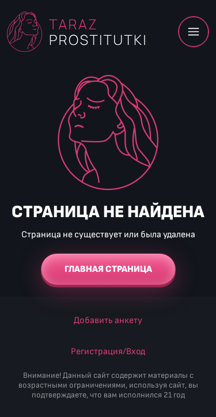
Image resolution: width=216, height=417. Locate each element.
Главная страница (108, 269)
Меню (193, 31)
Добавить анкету (108, 320)
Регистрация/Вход (108, 351)
